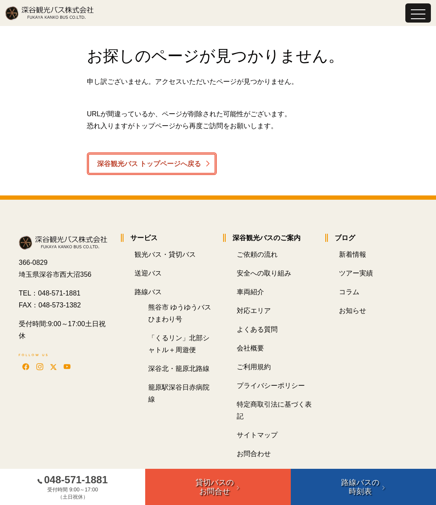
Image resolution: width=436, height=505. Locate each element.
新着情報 (352, 254)
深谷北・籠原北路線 (178, 369)
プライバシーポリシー (271, 386)
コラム (349, 292)
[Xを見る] (53, 366)
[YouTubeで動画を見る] (67, 366)
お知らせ (352, 311)
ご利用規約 (254, 367)
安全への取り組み (264, 273)
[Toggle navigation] (418, 13)
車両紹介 (250, 292)
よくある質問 (257, 329)
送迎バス (148, 273)
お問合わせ (254, 454)
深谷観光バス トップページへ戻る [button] (149, 163)
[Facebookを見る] (25, 366)
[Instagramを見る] (39, 366)
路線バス (148, 292)
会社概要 (250, 348)
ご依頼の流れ (257, 254)
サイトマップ (257, 435)
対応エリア (254, 311)
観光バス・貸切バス (165, 254)
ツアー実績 (356, 273)
